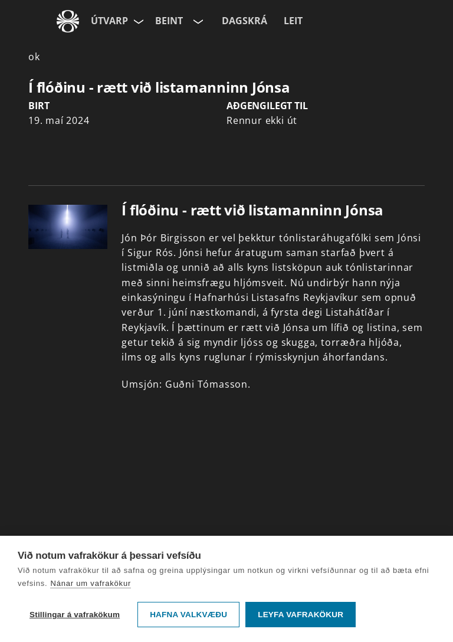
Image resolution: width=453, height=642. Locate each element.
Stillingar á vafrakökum (74, 614)
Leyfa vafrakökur (300, 614)
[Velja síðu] (137, 21)
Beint (169, 20)
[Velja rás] (197, 21)
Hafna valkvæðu (188, 614)
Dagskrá (244, 20)
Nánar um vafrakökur (90, 583)
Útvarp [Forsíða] (109, 20)
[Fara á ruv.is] (68, 21)
